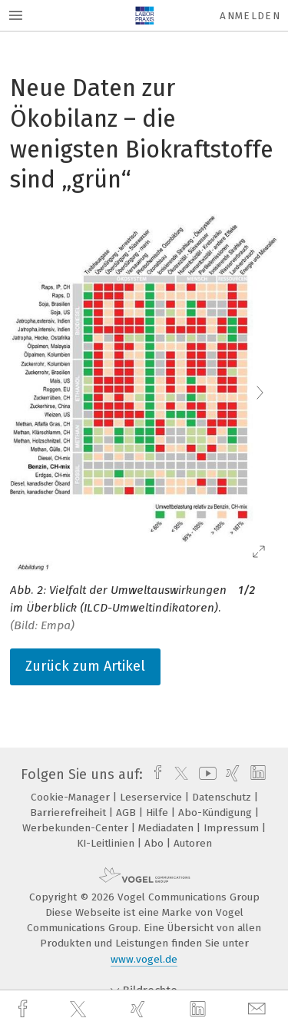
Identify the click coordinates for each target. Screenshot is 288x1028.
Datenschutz (223, 797)
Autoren (193, 843)
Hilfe (158, 812)
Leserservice (152, 797)
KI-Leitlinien (107, 843)
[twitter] (80, 1009)
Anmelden (250, 15)
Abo (155, 843)
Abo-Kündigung (216, 812)
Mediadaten (167, 827)
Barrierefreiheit (69, 812)
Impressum (233, 827)
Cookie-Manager (72, 797)
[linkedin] (199, 1010)
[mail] (259, 1009)
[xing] (140, 1009)
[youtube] (205, 774)
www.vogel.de (144, 959)
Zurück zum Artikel (85, 666)
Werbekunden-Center (76, 827)
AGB (127, 812)
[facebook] (24, 1009)
